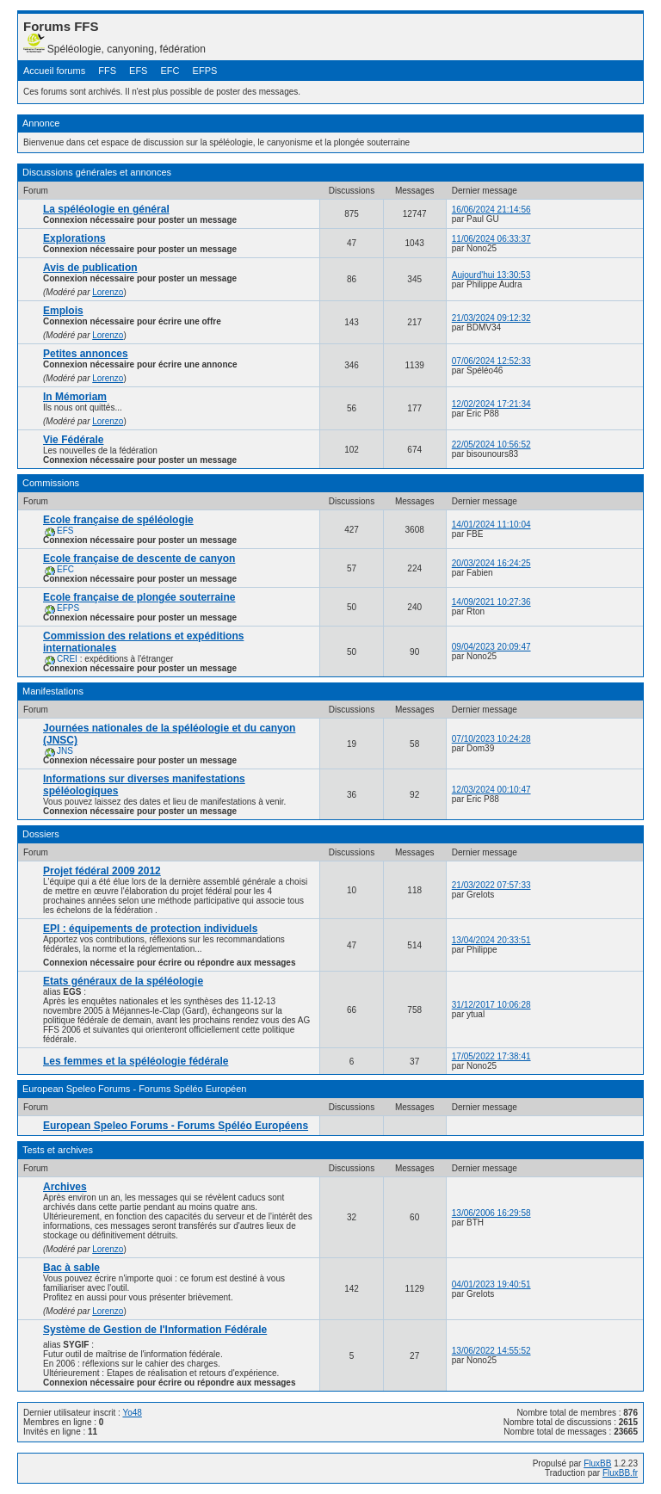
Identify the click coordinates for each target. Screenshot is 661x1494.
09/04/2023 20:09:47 (491, 646)
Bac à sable (71, 1268)
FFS (107, 70)
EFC (170, 70)
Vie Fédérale (73, 440)
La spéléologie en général (106, 209)
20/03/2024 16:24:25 (491, 563)
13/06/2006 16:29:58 (491, 1213)
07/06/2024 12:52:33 (491, 361)
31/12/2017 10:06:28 (491, 1004)
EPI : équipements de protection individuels (150, 929)
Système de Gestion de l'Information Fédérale (155, 1330)
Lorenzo (107, 292)
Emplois (63, 311)
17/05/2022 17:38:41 (491, 1056)
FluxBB (597, 1463)
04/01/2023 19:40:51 (491, 1284)
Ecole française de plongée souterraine (139, 597)
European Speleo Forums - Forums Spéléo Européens (175, 1126)
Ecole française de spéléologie (118, 520)
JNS (65, 751)
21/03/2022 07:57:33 (491, 885)
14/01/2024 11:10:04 (491, 524)
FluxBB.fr (620, 1473)
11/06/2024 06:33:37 (491, 239)
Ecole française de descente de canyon (139, 559)
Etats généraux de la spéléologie (123, 981)
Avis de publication (90, 268)
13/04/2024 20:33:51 (491, 940)
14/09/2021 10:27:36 (491, 602)
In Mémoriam (75, 397)
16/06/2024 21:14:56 (491, 209)
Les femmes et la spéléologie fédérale (135, 1061)
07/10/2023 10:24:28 (491, 739)
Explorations (74, 238)
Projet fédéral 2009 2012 (102, 871)
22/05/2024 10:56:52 (491, 444)
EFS (138, 70)
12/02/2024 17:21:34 (491, 404)
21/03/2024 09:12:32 (491, 318)
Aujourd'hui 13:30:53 (491, 275)
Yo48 (131, 1412)
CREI (67, 659)
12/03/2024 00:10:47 (491, 789)
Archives (65, 1187)
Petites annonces (85, 354)
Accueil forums (54, 70)
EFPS (205, 70)
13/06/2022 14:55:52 (491, 1350)
